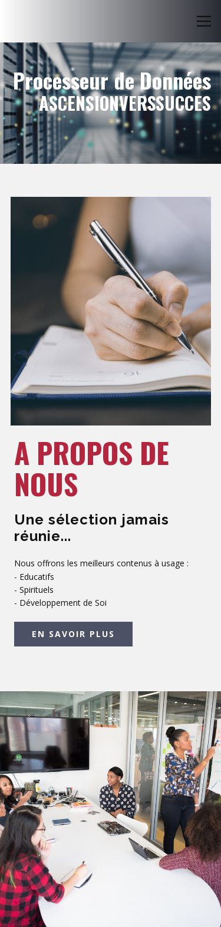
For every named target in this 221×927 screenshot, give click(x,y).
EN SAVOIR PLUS (73, 633)
